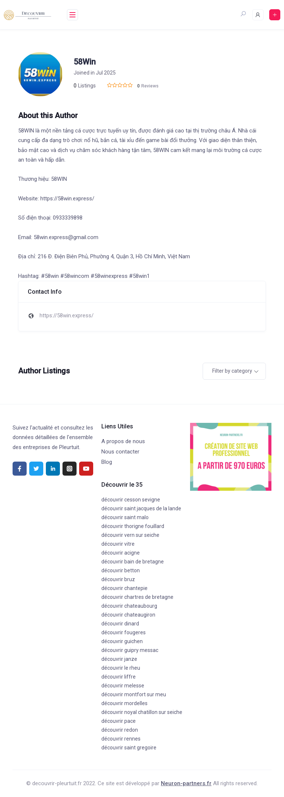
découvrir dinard (120, 624)
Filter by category (232, 371)
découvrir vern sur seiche (130, 535)
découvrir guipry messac (129, 650)
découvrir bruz (118, 579)
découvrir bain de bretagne (132, 562)
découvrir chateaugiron (128, 615)
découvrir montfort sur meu (133, 694)
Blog (106, 462)
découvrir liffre (118, 677)
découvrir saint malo (125, 517)
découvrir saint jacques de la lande (141, 508)
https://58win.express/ (67, 315)
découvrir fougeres (123, 632)
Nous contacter (120, 451)
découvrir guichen (122, 641)
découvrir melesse (122, 686)
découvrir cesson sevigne (130, 500)
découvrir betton (120, 570)
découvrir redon (119, 730)
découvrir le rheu (120, 668)
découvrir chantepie (124, 588)
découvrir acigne (120, 553)
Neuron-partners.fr (186, 783)
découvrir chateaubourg (129, 606)
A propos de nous (123, 441)
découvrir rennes (121, 739)
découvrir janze (119, 659)
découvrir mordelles (124, 703)
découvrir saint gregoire (128, 748)
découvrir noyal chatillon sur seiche (141, 712)
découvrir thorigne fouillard (132, 526)
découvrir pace (118, 721)
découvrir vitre (118, 544)
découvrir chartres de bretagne (137, 597)
